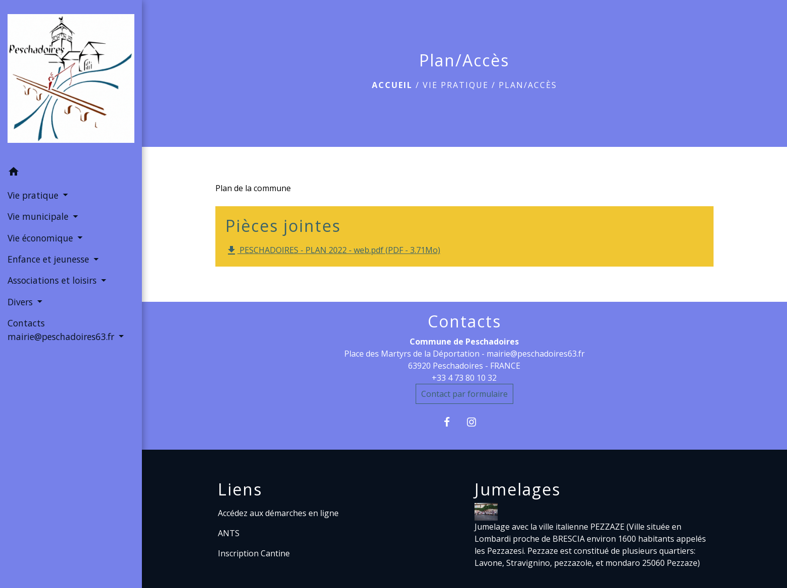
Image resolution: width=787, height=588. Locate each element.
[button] (71, 173)
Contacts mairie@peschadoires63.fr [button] (62, 329)
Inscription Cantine (254, 553)
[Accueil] (71, 80)
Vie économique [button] (41, 238)
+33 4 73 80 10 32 (464, 377)
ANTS (229, 533)
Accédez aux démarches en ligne (278, 513)
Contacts (464, 321)
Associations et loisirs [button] (53, 280)
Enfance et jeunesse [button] (50, 259)
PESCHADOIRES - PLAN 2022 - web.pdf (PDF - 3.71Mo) (332, 250)
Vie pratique (456, 85)
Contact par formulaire (464, 393)
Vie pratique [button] (34, 195)
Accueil (392, 85)
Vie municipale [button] (39, 216)
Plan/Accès (528, 85)
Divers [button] (21, 302)
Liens (240, 489)
